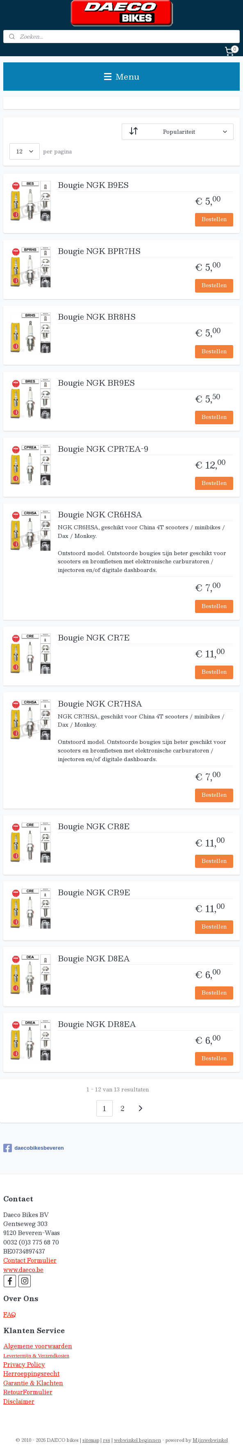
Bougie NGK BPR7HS (99, 252)
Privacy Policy (24, 1364)
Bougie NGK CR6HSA (100, 515)
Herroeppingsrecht (31, 1373)
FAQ (9, 1314)
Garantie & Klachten (33, 1383)
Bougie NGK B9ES (93, 186)
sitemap (90, 1440)
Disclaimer (18, 1401)
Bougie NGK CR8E (93, 827)
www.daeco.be (23, 1269)
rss (106, 1440)
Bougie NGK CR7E (93, 638)
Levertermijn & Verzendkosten (36, 1355)
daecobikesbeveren (33, 1148)
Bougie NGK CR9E (94, 893)
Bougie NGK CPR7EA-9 (103, 449)
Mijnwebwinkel (210, 1440)
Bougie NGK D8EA (93, 959)
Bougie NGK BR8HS (97, 317)
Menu (121, 76)
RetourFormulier (27, 1392)
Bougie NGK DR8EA (97, 1025)
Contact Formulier (30, 1260)
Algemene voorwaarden (37, 1346)
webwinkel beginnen (137, 1440)
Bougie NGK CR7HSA (100, 704)
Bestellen (214, 219)
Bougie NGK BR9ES (96, 383)
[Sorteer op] (177, 132)
